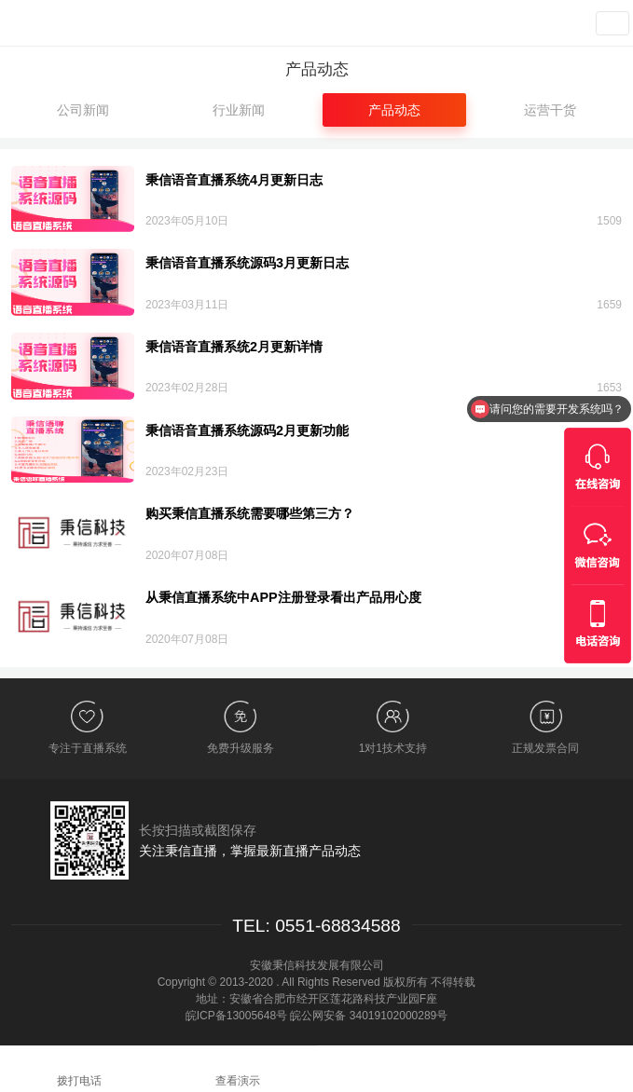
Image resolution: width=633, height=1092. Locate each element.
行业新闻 (239, 109)
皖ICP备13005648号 (236, 1015)
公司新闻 (83, 109)
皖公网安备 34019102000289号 (368, 1015)
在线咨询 (474, 1068)
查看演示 (544, 23)
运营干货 (550, 109)
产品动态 (394, 109)
